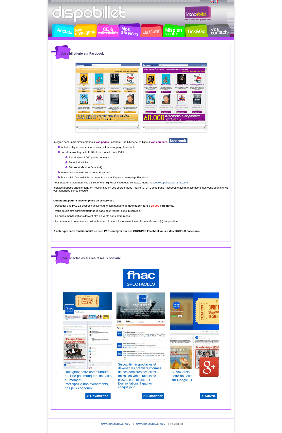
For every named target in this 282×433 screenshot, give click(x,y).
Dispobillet (89, 13)
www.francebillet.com (116, 424)
